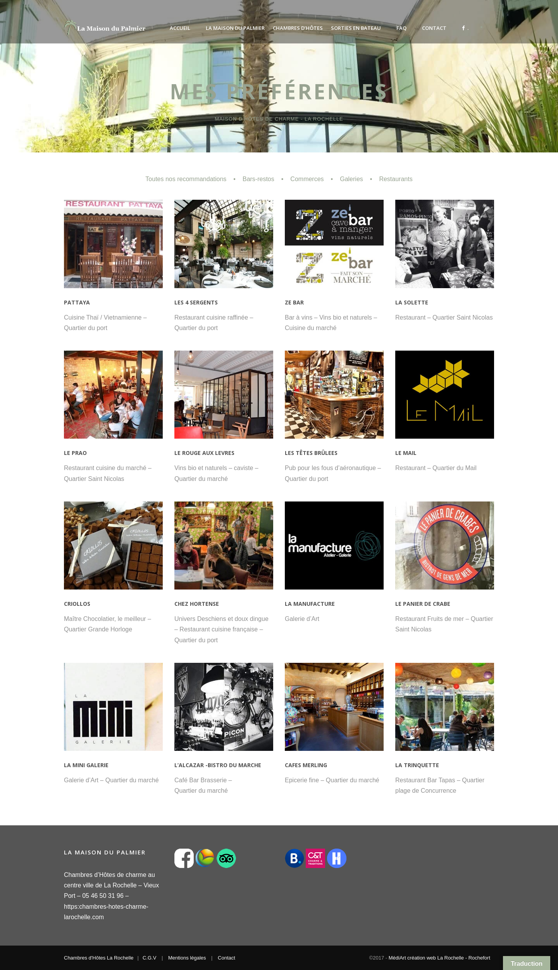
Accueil (180, 27)
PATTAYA (77, 302)
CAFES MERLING (306, 765)
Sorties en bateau (356, 27)
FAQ (401, 27)
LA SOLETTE (411, 302)
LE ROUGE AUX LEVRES (204, 452)
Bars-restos (258, 179)
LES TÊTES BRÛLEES (311, 452)
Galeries (351, 179)
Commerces (307, 179)
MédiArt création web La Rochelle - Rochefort (439, 958)
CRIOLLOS (77, 603)
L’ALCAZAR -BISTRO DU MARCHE (217, 765)
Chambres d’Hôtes (298, 27)
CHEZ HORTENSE (196, 603)
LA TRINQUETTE (417, 765)
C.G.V (149, 958)
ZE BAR (294, 302)
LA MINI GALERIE (86, 765)
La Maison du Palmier (235, 27)
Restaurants (395, 179)
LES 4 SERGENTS (196, 302)
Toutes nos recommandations (185, 179)
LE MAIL (406, 452)
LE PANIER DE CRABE (422, 603)
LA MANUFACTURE (310, 603)
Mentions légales (187, 958)
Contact (434, 27)
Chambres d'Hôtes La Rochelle (99, 958)
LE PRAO (75, 452)
